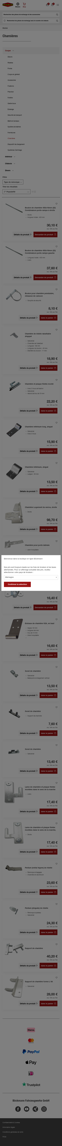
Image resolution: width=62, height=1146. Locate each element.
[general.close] (56, 559)
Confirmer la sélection (17, 584)
